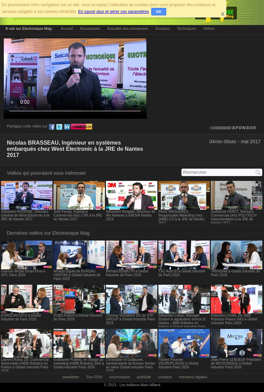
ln (66, 127)
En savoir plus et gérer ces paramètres (113, 11)
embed (81, 127)
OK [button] (159, 12)
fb (51, 127)
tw (59, 127)
